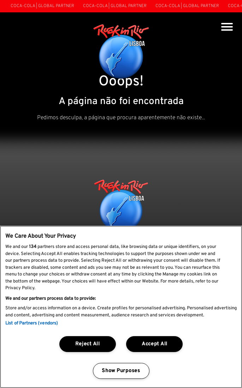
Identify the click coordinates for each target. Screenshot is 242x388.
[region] (121, 307)
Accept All (154, 344)
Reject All (87, 344)
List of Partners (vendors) (31, 323)
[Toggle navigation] (227, 28)
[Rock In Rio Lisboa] (121, 52)
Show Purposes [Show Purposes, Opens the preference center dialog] (121, 371)
